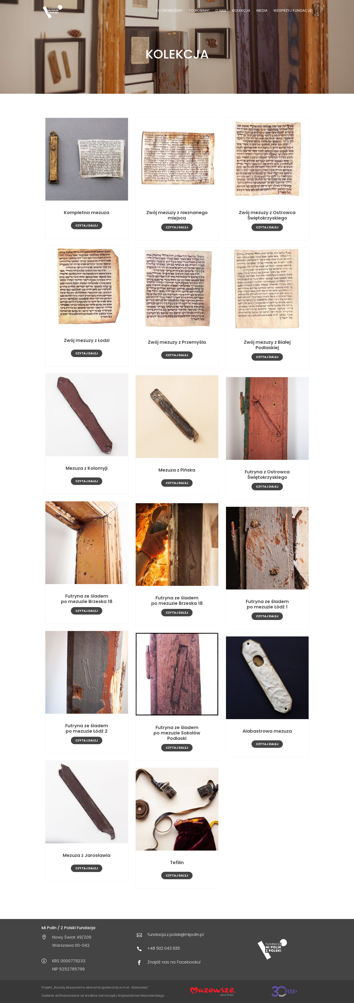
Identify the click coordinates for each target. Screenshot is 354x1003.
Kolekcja (241, 11)
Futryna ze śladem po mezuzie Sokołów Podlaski (177, 732)
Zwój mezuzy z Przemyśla (177, 342)
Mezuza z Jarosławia (86, 855)
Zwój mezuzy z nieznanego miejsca (177, 215)
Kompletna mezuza (86, 212)
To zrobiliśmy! (169, 11)
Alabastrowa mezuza (267, 731)
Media (262, 11)
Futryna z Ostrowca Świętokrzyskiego (267, 474)
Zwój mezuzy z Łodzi (86, 340)
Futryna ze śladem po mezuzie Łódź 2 (86, 728)
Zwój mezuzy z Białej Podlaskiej (267, 345)
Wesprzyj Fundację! (292, 11)
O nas (220, 11)
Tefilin (177, 862)
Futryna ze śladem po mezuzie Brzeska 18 (86, 599)
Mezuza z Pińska (176, 470)
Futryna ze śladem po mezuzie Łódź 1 (267, 604)
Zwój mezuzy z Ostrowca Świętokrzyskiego (267, 215)
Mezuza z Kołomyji (86, 468)
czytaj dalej (86, 225)
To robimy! (199, 11)
